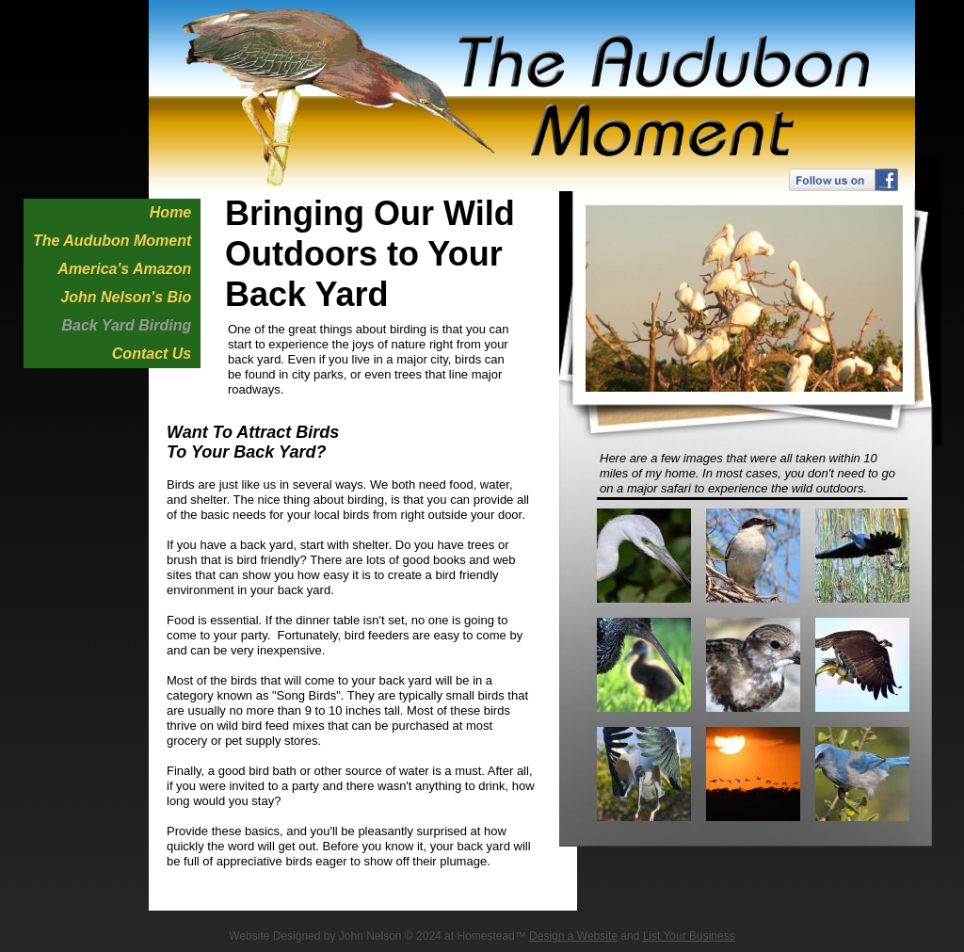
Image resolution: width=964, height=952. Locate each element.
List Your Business (689, 936)
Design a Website (573, 936)
